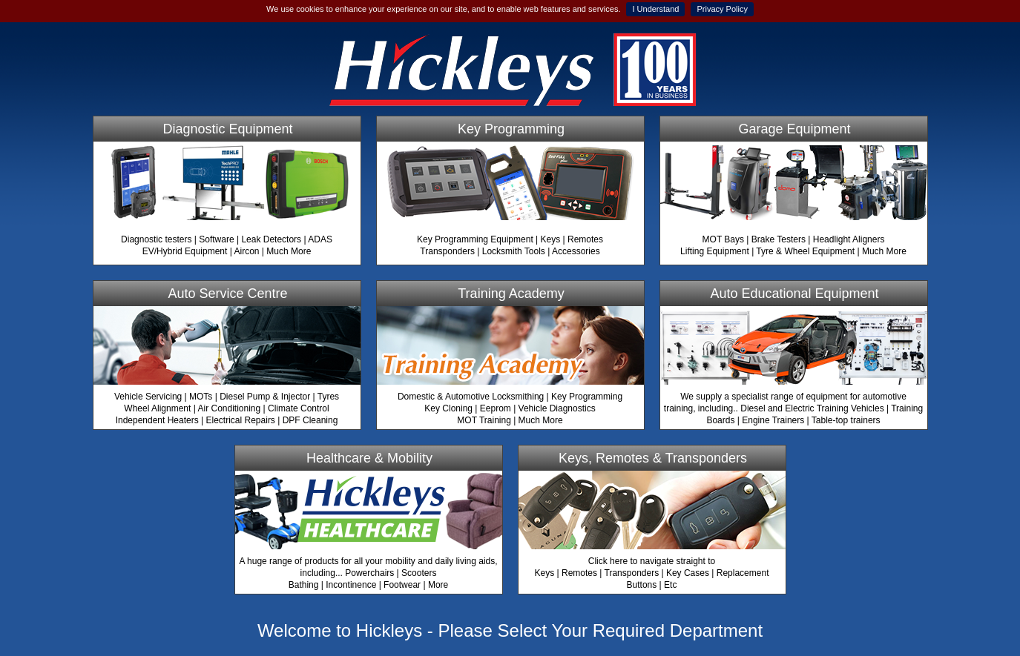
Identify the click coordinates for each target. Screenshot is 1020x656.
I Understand (655, 8)
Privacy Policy (722, 8)
